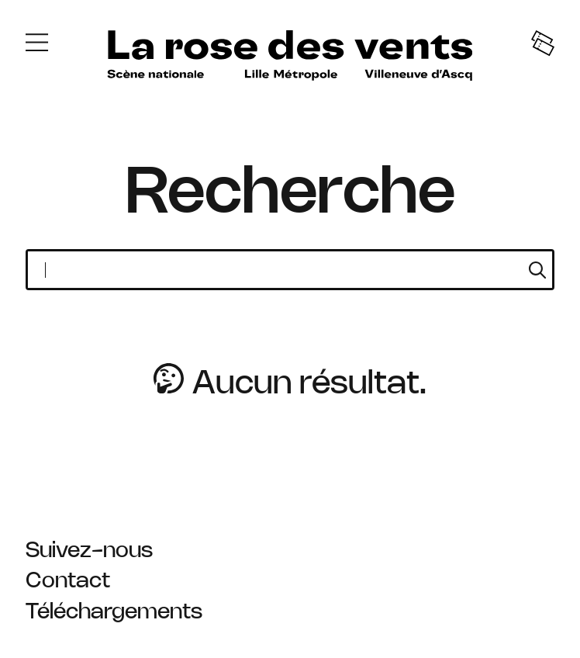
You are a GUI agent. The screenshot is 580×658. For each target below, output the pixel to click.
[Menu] (37, 45)
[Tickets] (542, 45)
